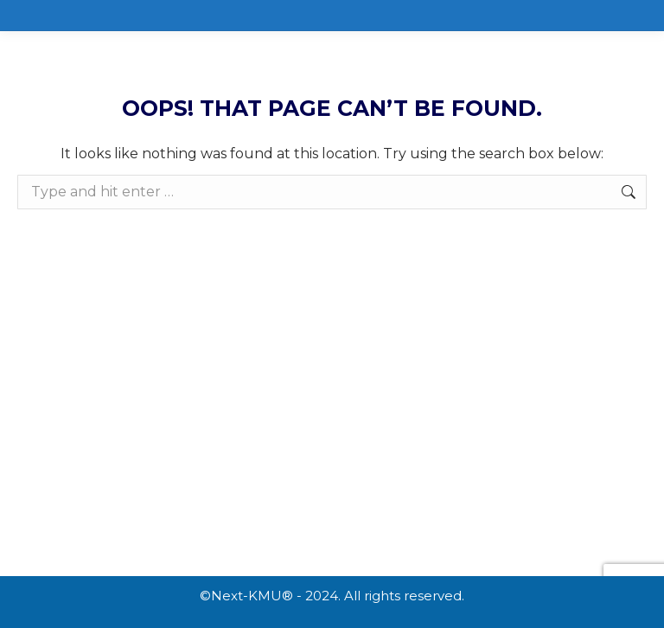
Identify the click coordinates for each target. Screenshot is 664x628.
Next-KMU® (252, 595)
